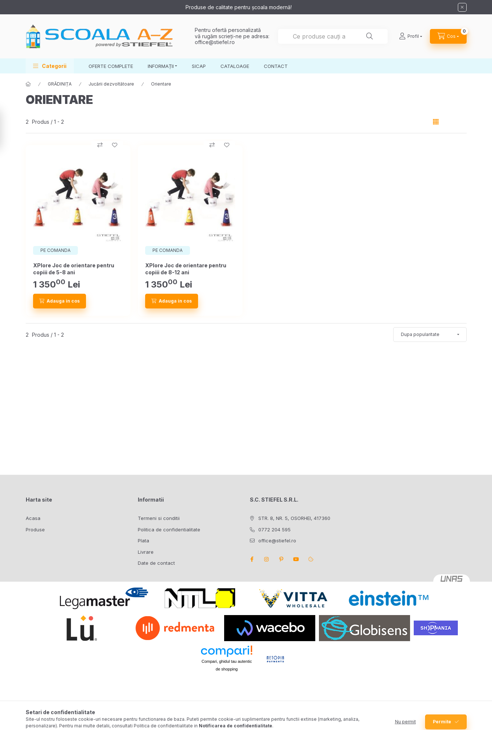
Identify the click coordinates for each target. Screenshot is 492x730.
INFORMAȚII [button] (161, 66)
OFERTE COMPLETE (111, 66)
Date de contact (156, 563)
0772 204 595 (274, 529)
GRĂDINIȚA (60, 84)
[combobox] (333, 36)
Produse (35, 529)
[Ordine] (430, 334)
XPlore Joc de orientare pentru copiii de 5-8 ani (73, 268)
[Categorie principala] (28, 84)
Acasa (33, 518)
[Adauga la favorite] (114, 145)
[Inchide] (462, 7)
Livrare (146, 552)
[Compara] (100, 145)
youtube (296, 559)
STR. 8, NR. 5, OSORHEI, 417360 (294, 518)
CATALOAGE (234, 66)
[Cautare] (369, 36)
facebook (252, 559)
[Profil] (410, 36)
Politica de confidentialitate (169, 529)
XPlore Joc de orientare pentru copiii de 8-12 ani (185, 268)
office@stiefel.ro (215, 42)
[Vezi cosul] (448, 36)
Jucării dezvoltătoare (111, 84)
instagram (266, 559)
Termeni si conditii (159, 518)
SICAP (199, 66)
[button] (50, 65)
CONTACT (276, 66)
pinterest (281, 559)
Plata (143, 540)
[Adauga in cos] (59, 301)
